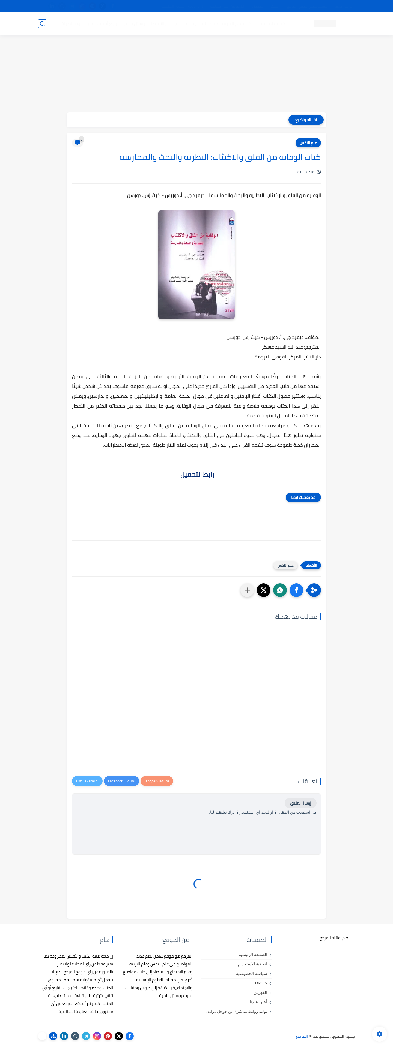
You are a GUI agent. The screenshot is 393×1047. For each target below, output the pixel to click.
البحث (275, 6)
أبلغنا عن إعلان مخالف (227, 6)
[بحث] (42, 23)
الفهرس (260, 992)
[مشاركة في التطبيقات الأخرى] (247, 590)
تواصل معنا (344, 6)
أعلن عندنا (258, 1002)
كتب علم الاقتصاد (165, 23)
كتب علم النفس (270, 23)
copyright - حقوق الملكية (182, 6)
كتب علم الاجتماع (202, 23)
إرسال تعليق (300, 803)
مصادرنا (257, 6)
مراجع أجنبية (108, 23)
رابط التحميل (196, 474)
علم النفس (308, 142)
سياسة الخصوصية (251, 973)
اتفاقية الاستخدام (252, 964)
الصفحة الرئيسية (253, 954)
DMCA (261, 983)
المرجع (302, 1036)
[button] (296, 590)
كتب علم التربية (236, 23)
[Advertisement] (196, 74)
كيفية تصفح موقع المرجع (307, 6)
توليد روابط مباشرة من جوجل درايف (236, 1011)
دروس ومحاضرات (77, 23)
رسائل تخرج (134, 23)
